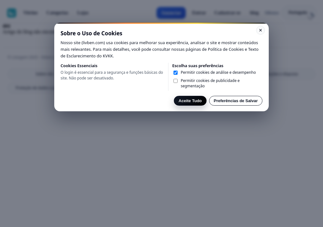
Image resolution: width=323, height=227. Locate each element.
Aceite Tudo (190, 100)
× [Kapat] (260, 30)
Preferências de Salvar (236, 100)
